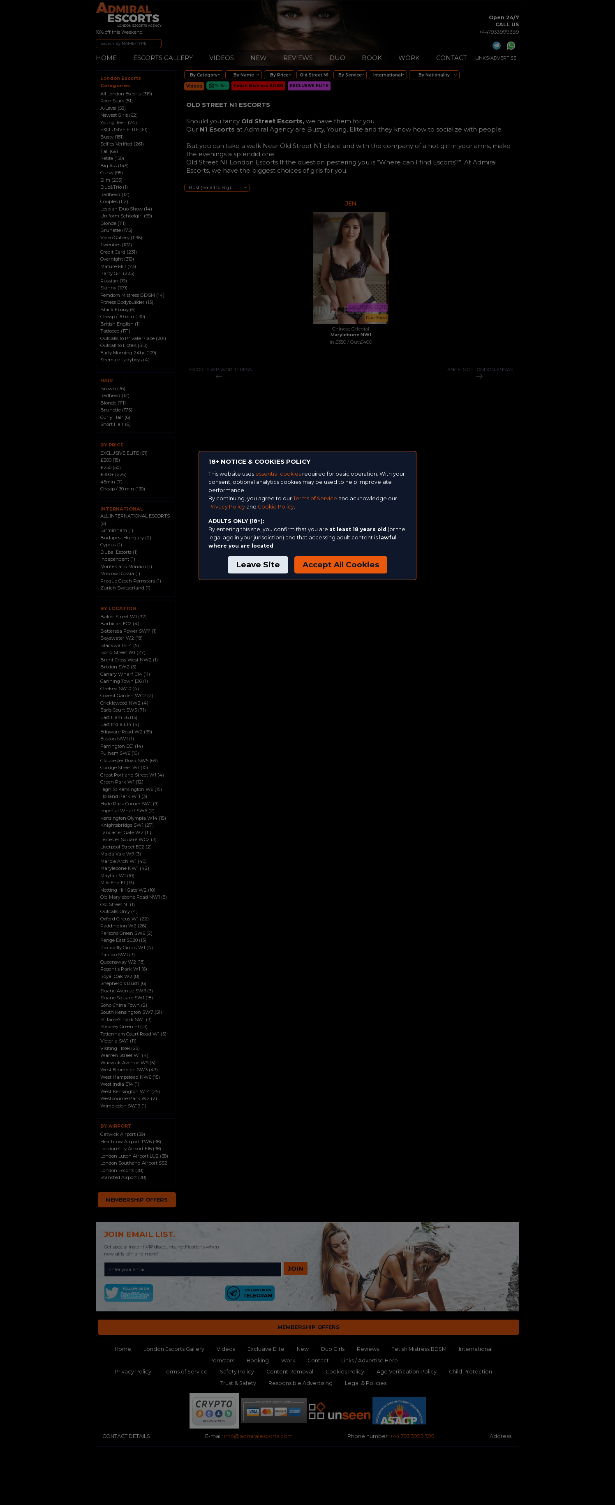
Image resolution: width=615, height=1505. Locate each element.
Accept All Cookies (341, 564)
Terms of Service (315, 498)
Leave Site (258, 564)
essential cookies (278, 474)
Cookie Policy (276, 507)
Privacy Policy (226, 507)
